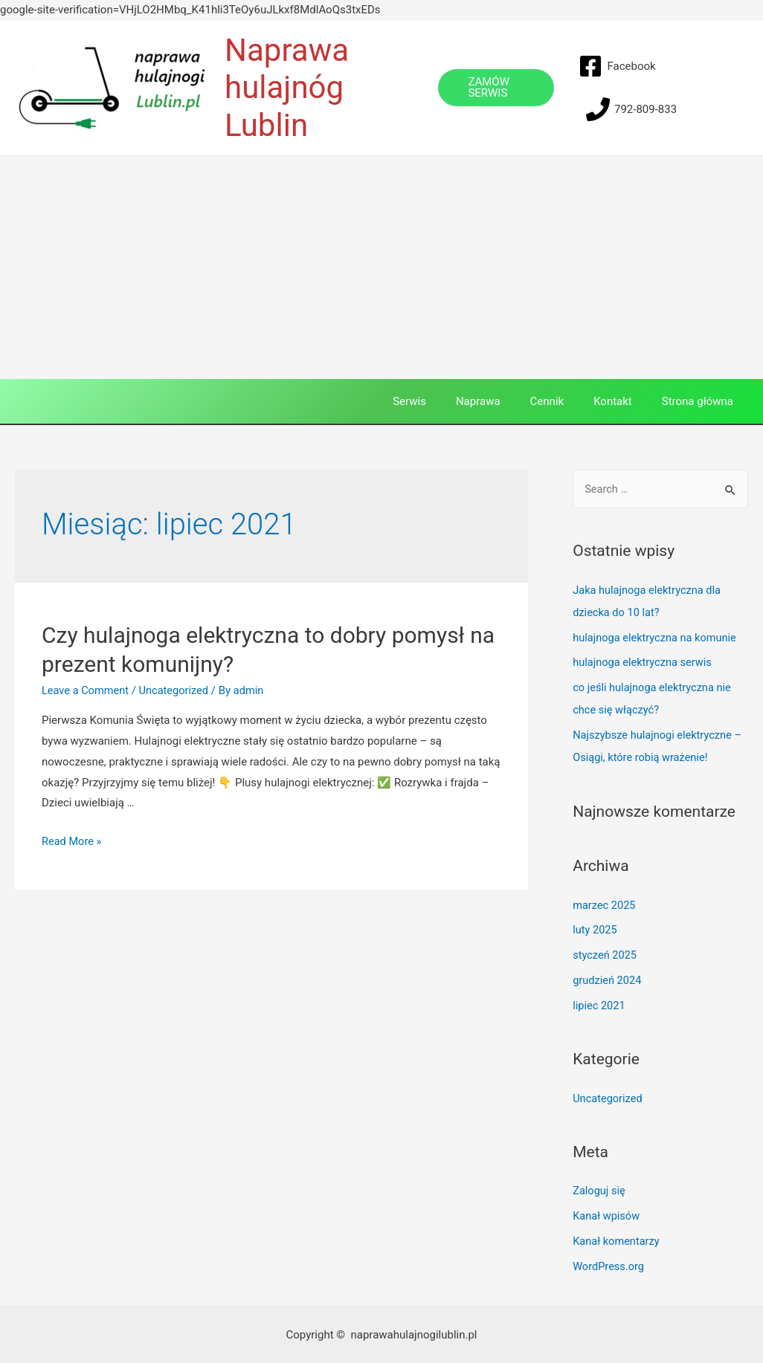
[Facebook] (617, 66)
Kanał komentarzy (617, 1239)
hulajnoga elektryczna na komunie (657, 637)
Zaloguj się (600, 1190)
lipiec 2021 (600, 1004)
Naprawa (504, 401)
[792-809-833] (631, 109)
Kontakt (624, 401)
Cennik (566, 401)
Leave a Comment (87, 690)
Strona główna (701, 401)
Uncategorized (177, 690)
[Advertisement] (381, 268)
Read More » (72, 841)
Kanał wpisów (607, 1214)
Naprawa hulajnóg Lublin (287, 87)
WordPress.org (609, 1265)
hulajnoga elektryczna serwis (644, 662)
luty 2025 (595, 929)
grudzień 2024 (608, 979)
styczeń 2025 (606, 954)
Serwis (443, 401)
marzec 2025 (605, 904)
